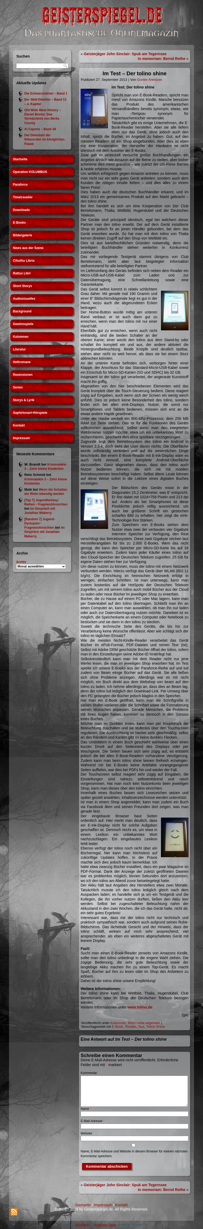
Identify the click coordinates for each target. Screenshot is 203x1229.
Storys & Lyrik (23, 400)
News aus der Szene (28, 248)
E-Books (19, 222)
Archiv (21, 562)
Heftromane (22, 362)
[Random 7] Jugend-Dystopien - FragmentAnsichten (39, 523)
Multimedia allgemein (144, 1023)
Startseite (20, 159)
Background (22, 311)
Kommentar (89, 1073)
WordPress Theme (105, 1224)
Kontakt (19, 425)
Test (141, 1027)
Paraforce (20, 184)
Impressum (21, 438)
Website (86, 1133)
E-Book (117, 1027)
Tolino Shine (155, 1027)
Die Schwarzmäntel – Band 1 (45, 93)
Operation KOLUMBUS (30, 172)
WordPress (81, 1224)
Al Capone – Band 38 (40, 129)
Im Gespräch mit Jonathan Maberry (44, 532)
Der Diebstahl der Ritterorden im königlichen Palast (44, 139)
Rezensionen (23, 375)
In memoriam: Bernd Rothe (162, 59)
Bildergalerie (22, 235)
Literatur (19, 349)
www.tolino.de (139, 1007)
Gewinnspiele (23, 324)
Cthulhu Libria (23, 260)
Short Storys (22, 286)
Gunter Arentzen (149, 80)
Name (86, 1109)
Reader (130, 1027)
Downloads (21, 210)
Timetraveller (23, 197)
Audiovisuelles (24, 299)
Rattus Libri (22, 273)
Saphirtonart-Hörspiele (30, 413)
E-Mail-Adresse (92, 1121)
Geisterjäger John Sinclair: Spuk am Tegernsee (125, 54)
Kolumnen (21, 337)
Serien (18, 387)
